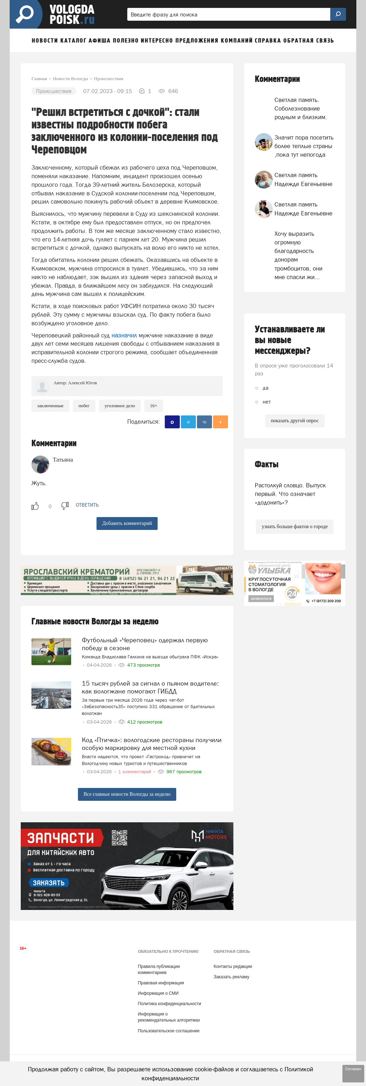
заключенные (50, 405)
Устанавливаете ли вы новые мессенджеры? (290, 340)
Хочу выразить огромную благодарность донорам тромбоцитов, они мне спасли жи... (298, 255)
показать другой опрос (295, 420)
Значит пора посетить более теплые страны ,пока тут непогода (303, 146)
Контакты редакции (233, 966)
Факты (266, 464)
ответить (87, 505)
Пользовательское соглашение (169, 1030)
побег (84, 405)
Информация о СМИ (158, 993)
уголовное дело (120, 405)
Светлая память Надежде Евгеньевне (303, 179)
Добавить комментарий (127, 523)
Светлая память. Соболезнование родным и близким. (300, 108)
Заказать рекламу (231, 976)
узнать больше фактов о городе (294, 526)
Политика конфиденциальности (169, 1003)
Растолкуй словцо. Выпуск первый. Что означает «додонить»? (290, 494)
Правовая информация (161, 982)
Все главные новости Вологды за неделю (127, 794)
